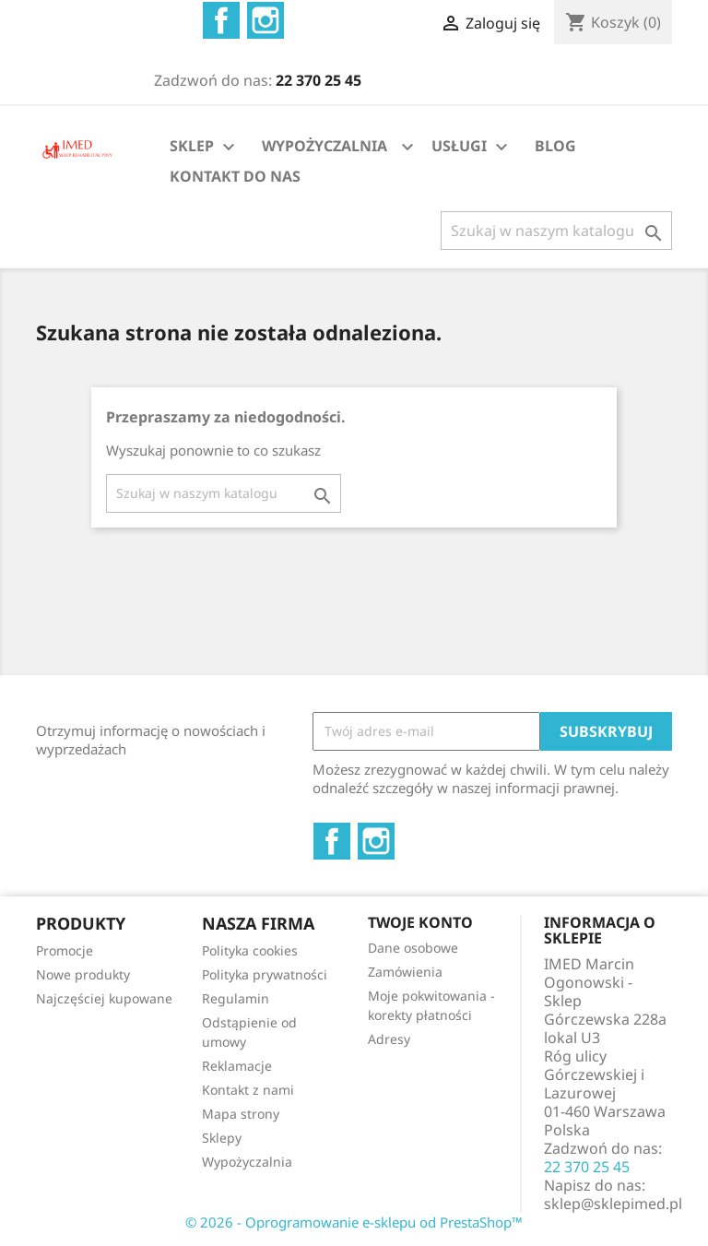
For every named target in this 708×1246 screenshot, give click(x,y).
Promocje (64, 950)
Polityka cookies (250, 950)
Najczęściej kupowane (104, 998)
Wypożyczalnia (247, 1161)
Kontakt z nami (248, 1089)
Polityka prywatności (264, 974)
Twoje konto (420, 922)
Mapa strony (240, 1113)
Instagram (265, 20)
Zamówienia (405, 971)
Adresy (389, 1039)
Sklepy (222, 1137)
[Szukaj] (556, 230)
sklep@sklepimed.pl (613, 1203)
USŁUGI (472, 147)
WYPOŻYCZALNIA (324, 146)
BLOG (555, 146)
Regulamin (235, 998)
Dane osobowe (413, 947)
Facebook (221, 20)
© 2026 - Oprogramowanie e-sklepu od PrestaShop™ (354, 1222)
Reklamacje (237, 1065)
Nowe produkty (83, 974)
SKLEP (205, 147)
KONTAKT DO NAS (235, 176)
